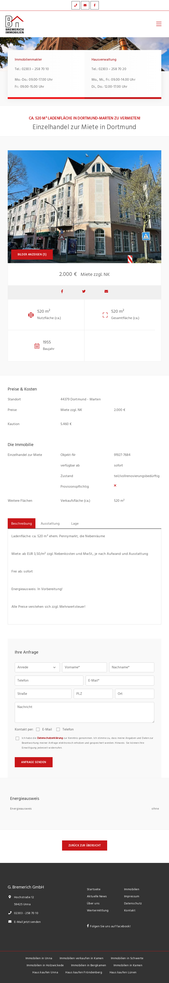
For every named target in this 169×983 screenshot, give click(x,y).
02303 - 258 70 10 (23, 913)
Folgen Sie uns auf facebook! (110, 926)
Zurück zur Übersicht (84, 845)
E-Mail (47, 729)
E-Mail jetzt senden (24, 921)
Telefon (68, 729)
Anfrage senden (33, 762)
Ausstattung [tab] (50, 523)
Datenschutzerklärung (50, 738)
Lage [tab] (75, 523)
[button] (37, 667)
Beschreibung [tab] (21, 523)
